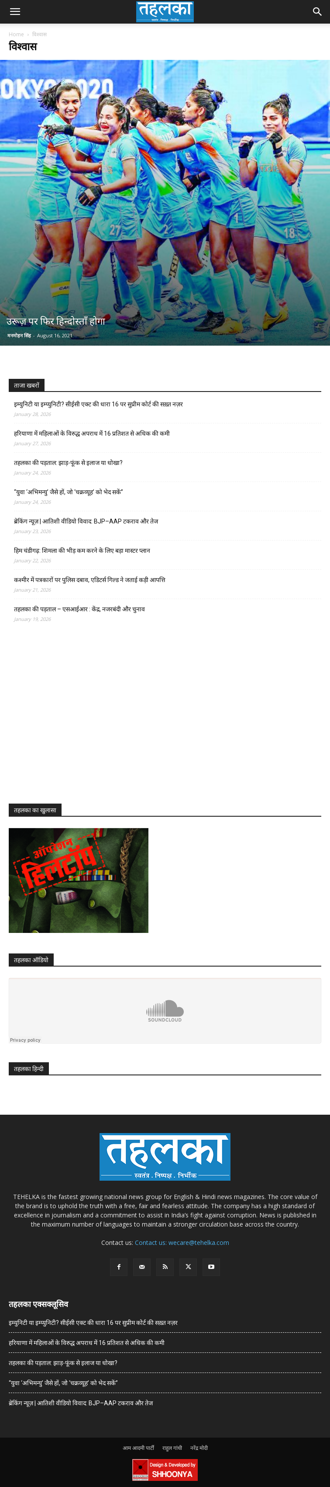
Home (16, 34)
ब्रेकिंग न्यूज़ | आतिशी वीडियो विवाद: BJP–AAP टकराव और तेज (86, 521)
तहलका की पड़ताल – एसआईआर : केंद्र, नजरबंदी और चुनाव (79, 609)
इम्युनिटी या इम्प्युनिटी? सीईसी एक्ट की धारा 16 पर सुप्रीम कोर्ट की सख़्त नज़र (98, 404)
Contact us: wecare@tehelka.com (182, 1242)
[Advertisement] (74, 721)
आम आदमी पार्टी (138, 1448)
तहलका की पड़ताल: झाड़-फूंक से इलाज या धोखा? (68, 462)
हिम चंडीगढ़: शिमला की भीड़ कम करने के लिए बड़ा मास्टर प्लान (82, 550)
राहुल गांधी (172, 1448)
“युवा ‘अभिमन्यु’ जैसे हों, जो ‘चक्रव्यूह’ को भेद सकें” (68, 492)
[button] (15, 12)
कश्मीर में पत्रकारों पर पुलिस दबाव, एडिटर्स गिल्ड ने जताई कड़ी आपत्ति (89, 579)
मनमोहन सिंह (19, 335)
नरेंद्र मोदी (199, 1448)
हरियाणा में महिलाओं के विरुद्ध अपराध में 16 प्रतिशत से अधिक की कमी (92, 433)
